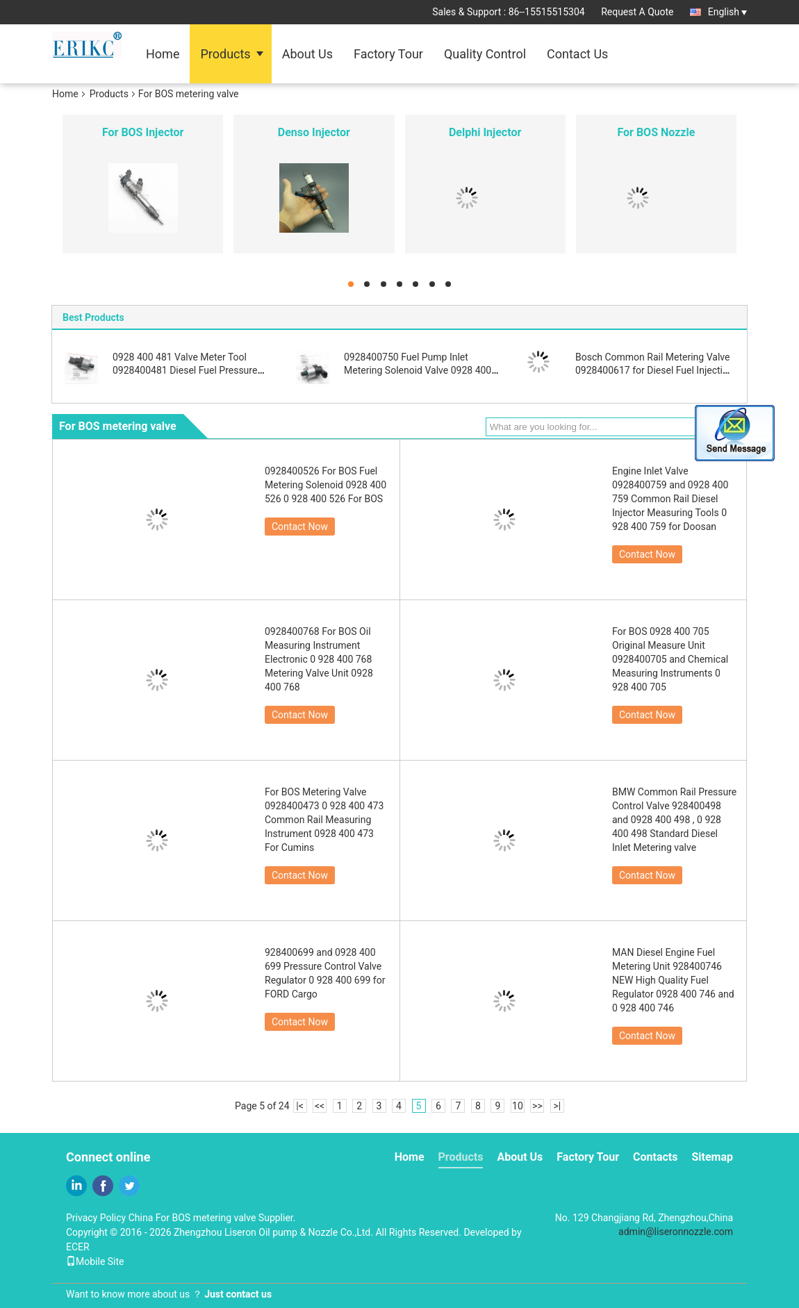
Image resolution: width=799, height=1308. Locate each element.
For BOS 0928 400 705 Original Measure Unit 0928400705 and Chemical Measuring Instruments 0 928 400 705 (670, 659)
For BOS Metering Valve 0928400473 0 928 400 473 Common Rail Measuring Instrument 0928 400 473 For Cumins (324, 819)
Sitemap (712, 1157)
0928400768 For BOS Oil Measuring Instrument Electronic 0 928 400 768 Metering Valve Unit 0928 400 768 (319, 659)
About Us (307, 54)
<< (319, 1105)
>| (557, 1105)
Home (162, 54)
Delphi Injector (485, 132)
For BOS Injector (142, 132)
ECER (78, 1246)
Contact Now (300, 526)
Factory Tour (388, 54)
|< (300, 1105)
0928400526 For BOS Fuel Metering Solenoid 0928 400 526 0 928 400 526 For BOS (325, 484)
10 (517, 1105)
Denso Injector (314, 132)
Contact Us (577, 54)
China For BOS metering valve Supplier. (212, 1217)
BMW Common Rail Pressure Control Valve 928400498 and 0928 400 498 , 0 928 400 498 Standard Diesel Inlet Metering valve (674, 819)
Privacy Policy (96, 1217)
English (727, 11)
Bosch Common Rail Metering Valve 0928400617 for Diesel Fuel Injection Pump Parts (654, 370)
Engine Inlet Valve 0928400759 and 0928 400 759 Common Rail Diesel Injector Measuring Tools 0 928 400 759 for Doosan (670, 498)
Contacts (655, 1157)
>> (537, 1105)
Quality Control (485, 54)
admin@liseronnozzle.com (675, 1231)
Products (225, 54)
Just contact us (238, 1294)
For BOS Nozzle (656, 132)
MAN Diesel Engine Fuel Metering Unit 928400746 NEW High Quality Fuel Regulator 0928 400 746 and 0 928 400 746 (673, 980)
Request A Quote (637, 11)
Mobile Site (95, 1261)
